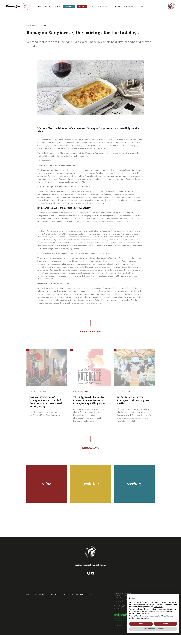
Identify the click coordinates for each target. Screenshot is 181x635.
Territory (57, 6)
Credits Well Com (119, 608)
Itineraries (69, 6)
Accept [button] (165, 624)
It (138, 6)
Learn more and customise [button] (153, 629)
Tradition (48, 6)
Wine (40, 6)
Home (28, 594)
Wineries (82, 6)
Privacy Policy (118, 606)
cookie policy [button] (158, 607)
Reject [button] (141, 624)
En (142, 6)
